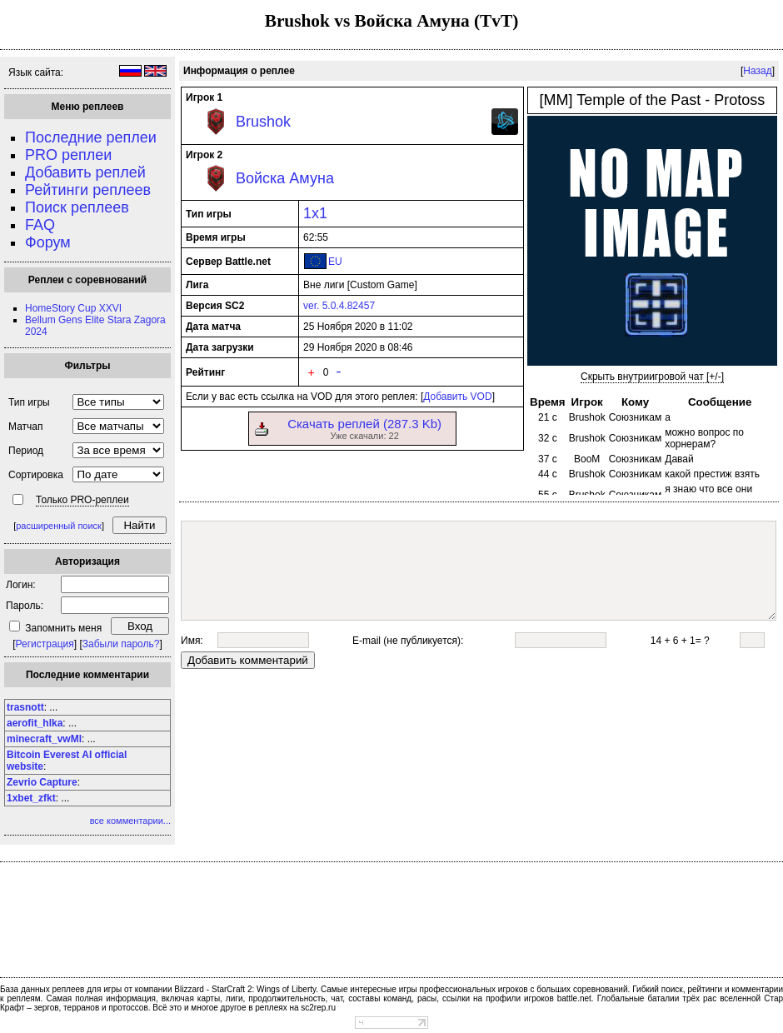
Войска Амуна (285, 178)
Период (25, 451)
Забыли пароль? (121, 644)
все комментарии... (130, 821)
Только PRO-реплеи (82, 500)
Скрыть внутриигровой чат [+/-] (652, 376)
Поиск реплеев (77, 207)
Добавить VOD (457, 396)
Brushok (263, 121)
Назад (757, 71)
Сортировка (35, 475)
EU (335, 261)
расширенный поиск (59, 526)
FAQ (40, 225)
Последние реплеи (91, 137)
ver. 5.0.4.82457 (339, 306)
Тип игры (29, 402)
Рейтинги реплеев (88, 190)
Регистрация (45, 644)
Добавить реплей (85, 172)
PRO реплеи (68, 155)
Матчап (25, 426)
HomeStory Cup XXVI (73, 308)
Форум (48, 242)
